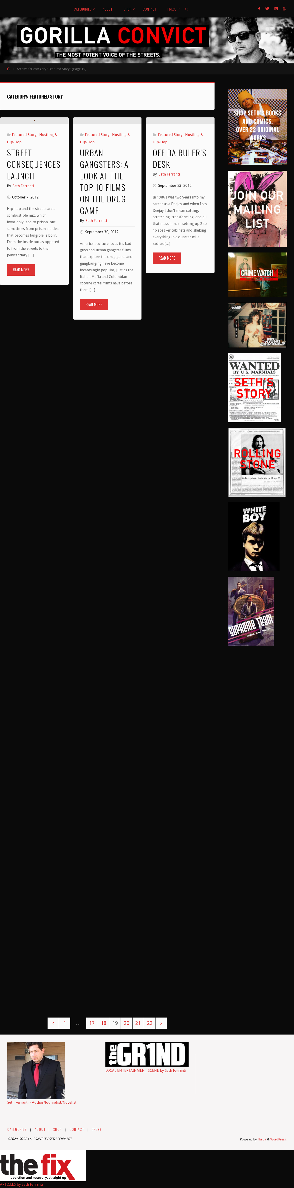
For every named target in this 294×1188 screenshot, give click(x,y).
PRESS (97, 1129)
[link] (187, 8)
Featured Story (24, 214)
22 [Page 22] (150, 1023)
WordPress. (278, 1139)
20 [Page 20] (126, 1023)
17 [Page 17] (92, 1023)
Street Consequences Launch (34, 243)
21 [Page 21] (138, 1023)
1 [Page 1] (64, 1023)
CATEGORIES (17, 1129)
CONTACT (77, 1129)
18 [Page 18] (103, 1023)
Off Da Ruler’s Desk (179, 243)
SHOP (58, 1129)
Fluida (261, 1139)
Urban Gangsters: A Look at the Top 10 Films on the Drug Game (104, 228)
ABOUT (40, 1129)
